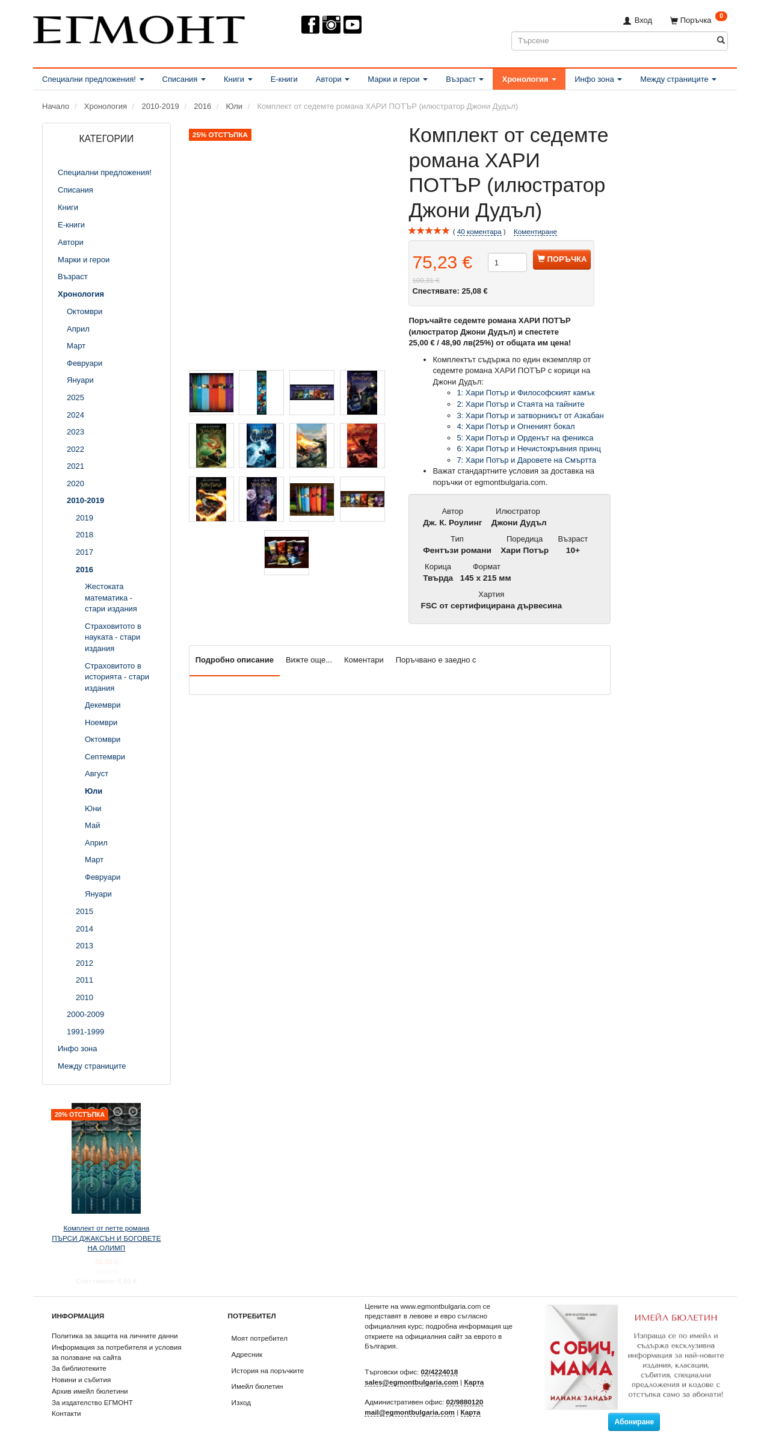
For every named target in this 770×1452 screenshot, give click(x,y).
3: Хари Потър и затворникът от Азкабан (530, 415)
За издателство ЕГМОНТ (92, 1402)
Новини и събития (81, 1379)
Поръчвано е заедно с (436, 659)
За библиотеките (79, 1368)
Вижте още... (309, 659)
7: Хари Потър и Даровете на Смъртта (526, 460)
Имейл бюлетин (257, 1386)
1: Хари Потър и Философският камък (525, 392)
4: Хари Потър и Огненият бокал (515, 426)
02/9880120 (465, 1402)
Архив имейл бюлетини (90, 1391)
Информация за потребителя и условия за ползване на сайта (117, 1352)
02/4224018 (439, 1372)
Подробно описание (235, 659)
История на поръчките (268, 1370)
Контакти (66, 1413)
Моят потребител (260, 1338)
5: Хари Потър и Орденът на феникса (525, 437)
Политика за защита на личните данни (114, 1335)
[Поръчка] (698, 20)
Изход (241, 1402)
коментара (479, 231)
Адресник (247, 1354)
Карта (474, 1382)
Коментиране (535, 231)
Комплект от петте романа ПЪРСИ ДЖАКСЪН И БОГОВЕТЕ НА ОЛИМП (106, 1238)
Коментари (364, 659)
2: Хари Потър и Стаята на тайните (520, 404)
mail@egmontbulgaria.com (410, 1412)
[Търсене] (721, 40)
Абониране (634, 1422)
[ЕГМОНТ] (139, 27)
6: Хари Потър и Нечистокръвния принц (529, 448)
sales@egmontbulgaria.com (411, 1382)
